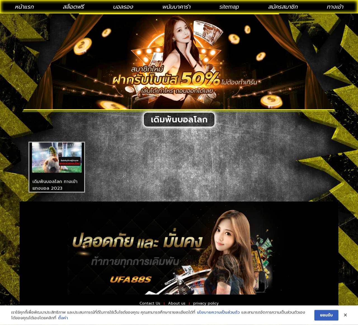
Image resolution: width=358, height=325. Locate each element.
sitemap (229, 7)
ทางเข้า (335, 7)
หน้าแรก (24, 7)
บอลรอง (123, 7)
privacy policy (214, 304)
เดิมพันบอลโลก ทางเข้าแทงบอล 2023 (54, 185)
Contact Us (140, 304)
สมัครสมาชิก (283, 7)
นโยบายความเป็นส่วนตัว (218, 320)
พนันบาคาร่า (176, 7)
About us (176, 304)
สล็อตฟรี (73, 7)
